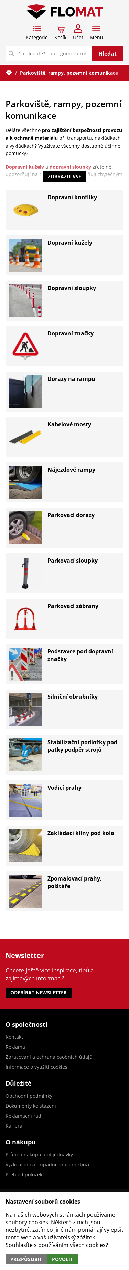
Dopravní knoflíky (72, 197)
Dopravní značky (70, 333)
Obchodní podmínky (29, 1095)
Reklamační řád (23, 1115)
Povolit (62, 1259)
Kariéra (14, 1125)
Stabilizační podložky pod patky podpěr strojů (82, 746)
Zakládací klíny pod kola (80, 833)
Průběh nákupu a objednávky (39, 1154)
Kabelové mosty (69, 424)
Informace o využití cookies (36, 1067)
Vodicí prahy (64, 787)
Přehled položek (24, 1174)
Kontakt (14, 1037)
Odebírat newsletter (38, 992)
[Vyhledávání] (49, 53)
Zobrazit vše (64, 176)
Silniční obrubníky (72, 697)
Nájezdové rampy (71, 469)
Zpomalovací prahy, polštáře (74, 882)
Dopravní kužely (69, 242)
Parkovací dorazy (71, 515)
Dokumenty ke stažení (31, 1105)
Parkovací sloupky (72, 560)
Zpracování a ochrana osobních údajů (49, 1057)
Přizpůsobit (26, 1259)
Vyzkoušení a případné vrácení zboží (47, 1164)
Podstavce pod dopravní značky (80, 655)
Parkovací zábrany (72, 606)
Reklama (15, 1047)
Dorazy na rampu (71, 379)
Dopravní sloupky (71, 288)
